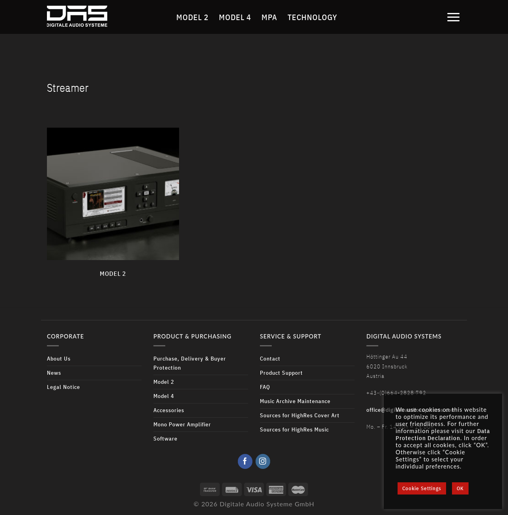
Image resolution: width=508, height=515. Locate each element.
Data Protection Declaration (443, 434)
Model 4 (235, 17)
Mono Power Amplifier (182, 424)
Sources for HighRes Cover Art (300, 415)
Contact (270, 358)
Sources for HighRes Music (294, 429)
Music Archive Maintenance (295, 401)
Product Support (281, 372)
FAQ (265, 386)
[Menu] (453, 17)
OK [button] (460, 488)
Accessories (168, 410)
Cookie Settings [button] (421, 488)
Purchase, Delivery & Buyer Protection (189, 363)
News (54, 372)
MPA (269, 17)
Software (165, 438)
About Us (59, 358)
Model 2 (192, 17)
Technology (312, 17)
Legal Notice (63, 386)
